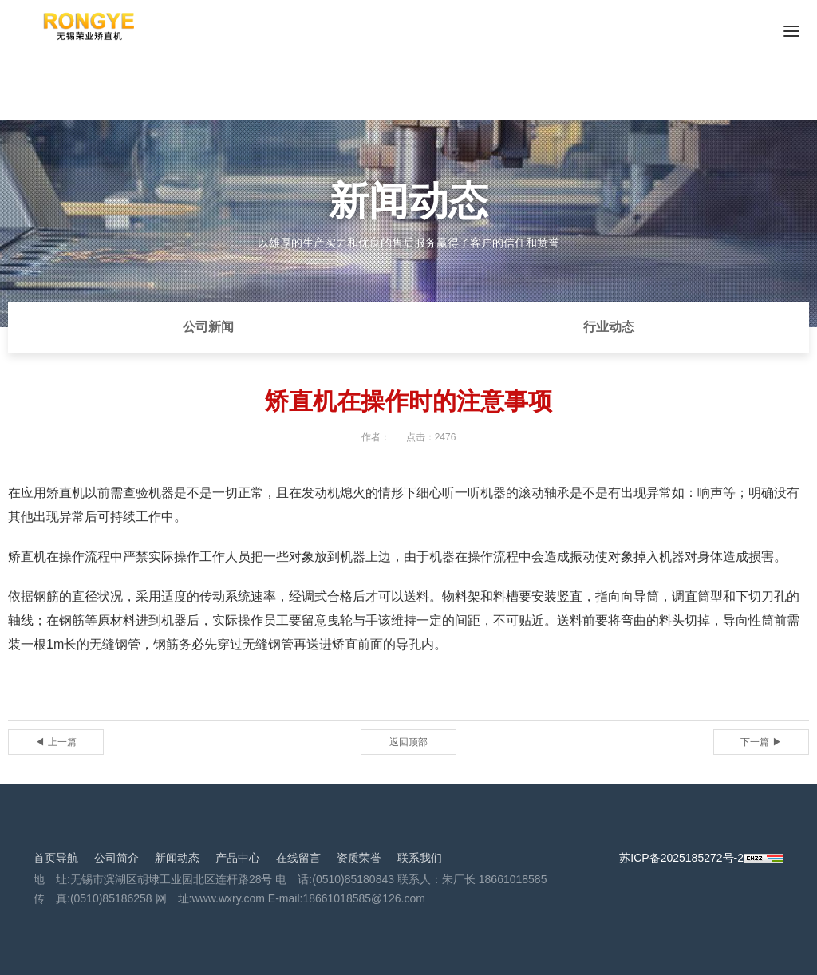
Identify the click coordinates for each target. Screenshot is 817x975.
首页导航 (56, 857)
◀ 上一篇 (55, 742)
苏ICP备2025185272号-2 (681, 857)
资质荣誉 (359, 857)
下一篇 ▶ (760, 742)
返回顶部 (408, 742)
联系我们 (419, 857)
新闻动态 (177, 857)
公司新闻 (208, 327)
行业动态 (608, 327)
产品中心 (237, 857)
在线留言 (298, 857)
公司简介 (116, 857)
